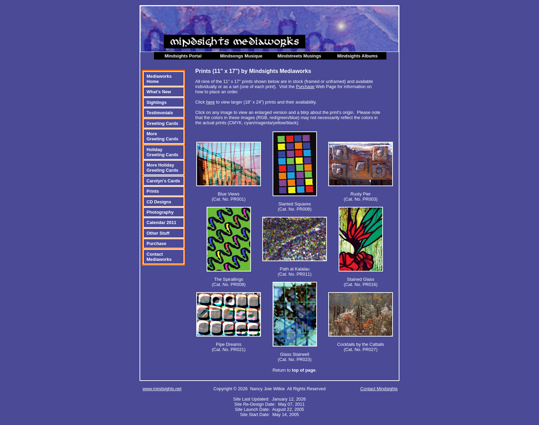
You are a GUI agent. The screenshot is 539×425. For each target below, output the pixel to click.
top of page (304, 370)
